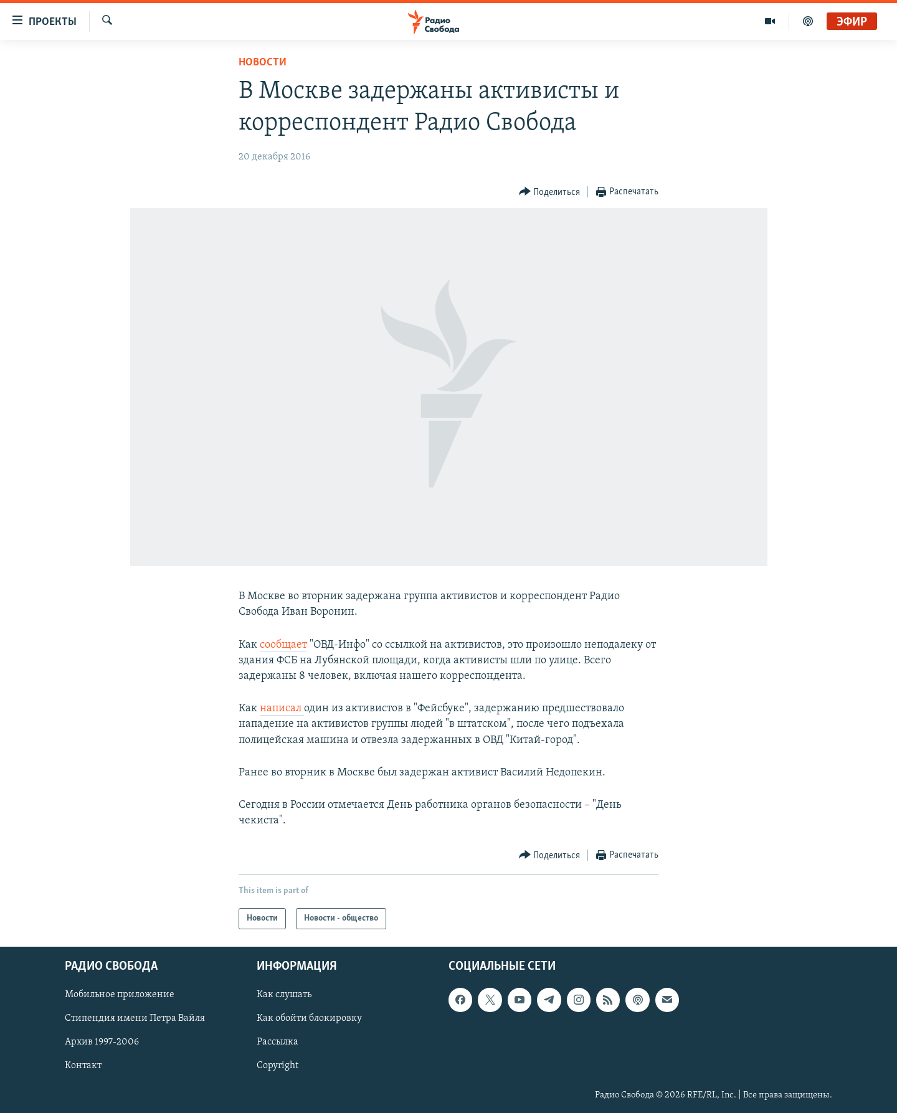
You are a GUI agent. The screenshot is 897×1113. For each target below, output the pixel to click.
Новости (263, 63)
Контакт (83, 1066)
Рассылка (277, 1043)
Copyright (277, 1066)
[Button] (550, 192)
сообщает (283, 645)
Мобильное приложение (119, 995)
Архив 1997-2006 (102, 1043)
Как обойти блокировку (309, 1019)
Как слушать (284, 995)
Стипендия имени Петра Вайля (135, 1019)
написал (282, 708)
